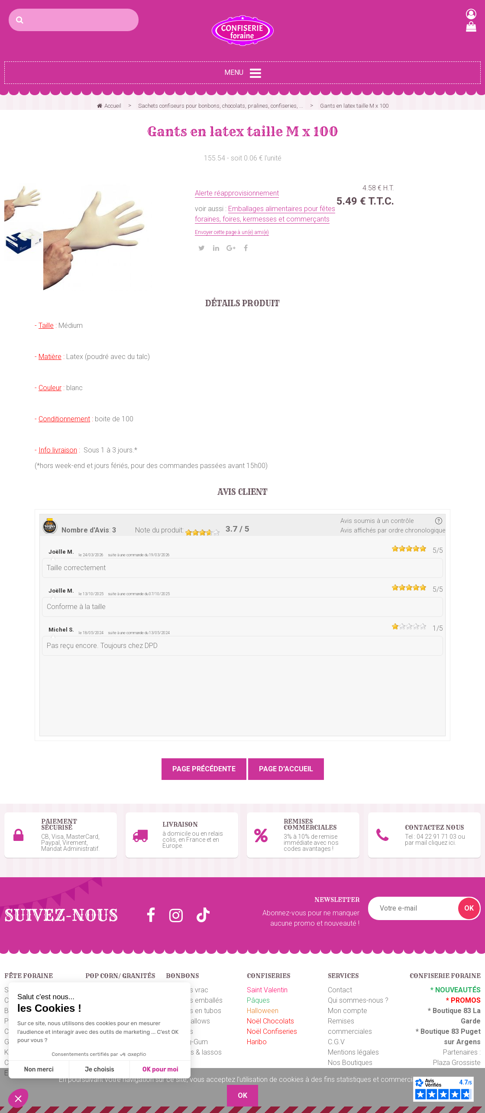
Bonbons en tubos (193, 1011)
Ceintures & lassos (194, 1052)
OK (469, 908)
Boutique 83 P (443, 1031)
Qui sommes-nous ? (358, 1000)
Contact (340, 990)
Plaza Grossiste (457, 1062)
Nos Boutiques (350, 1062)
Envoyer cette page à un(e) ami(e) (232, 232)
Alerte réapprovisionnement (237, 193)
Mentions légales (353, 1052)
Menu (242, 73)
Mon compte (347, 1011)
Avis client (243, 492)
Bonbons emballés (194, 1000)
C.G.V (336, 1042)
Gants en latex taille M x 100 (242, 131)
